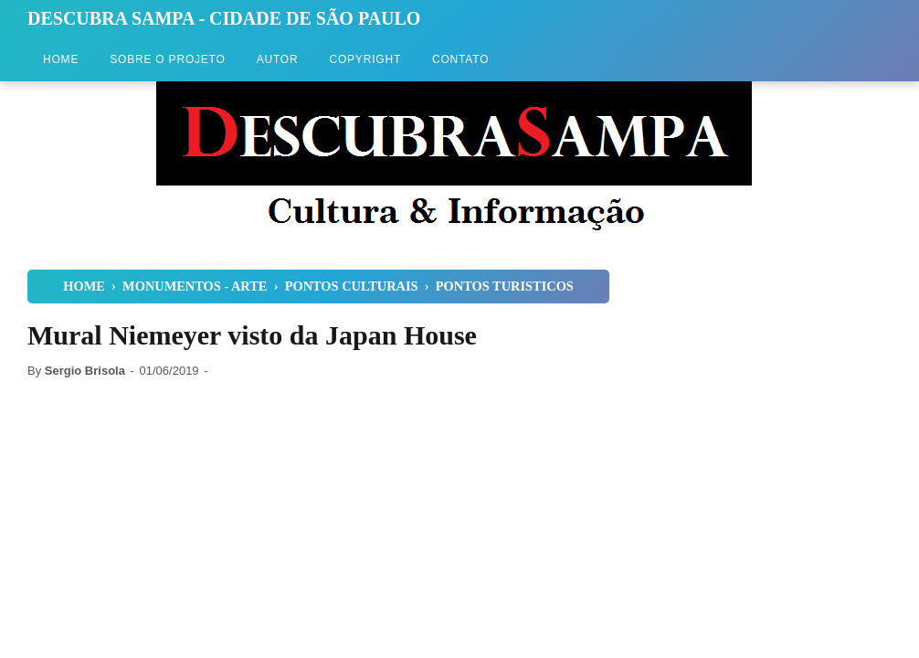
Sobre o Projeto (167, 59)
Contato (460, 59)
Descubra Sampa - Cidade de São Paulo (223, 18)
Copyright (365, 59)
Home (61, 59)
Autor (278, 59)
